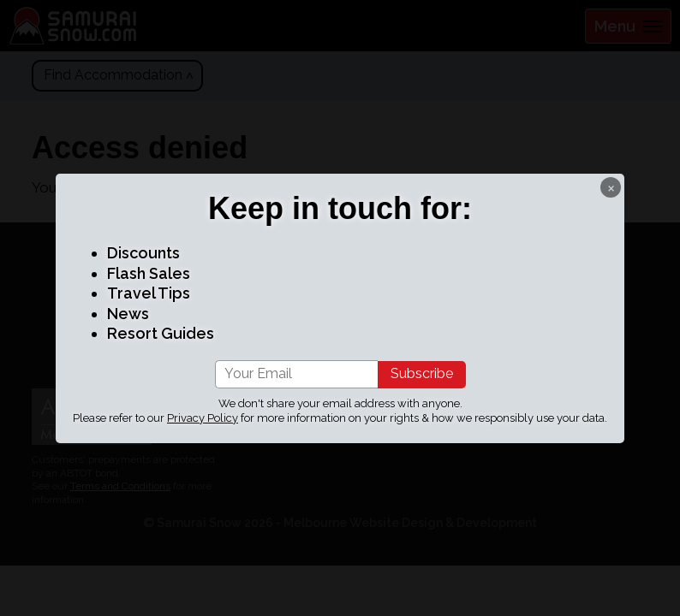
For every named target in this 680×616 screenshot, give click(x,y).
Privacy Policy (202, 418)
